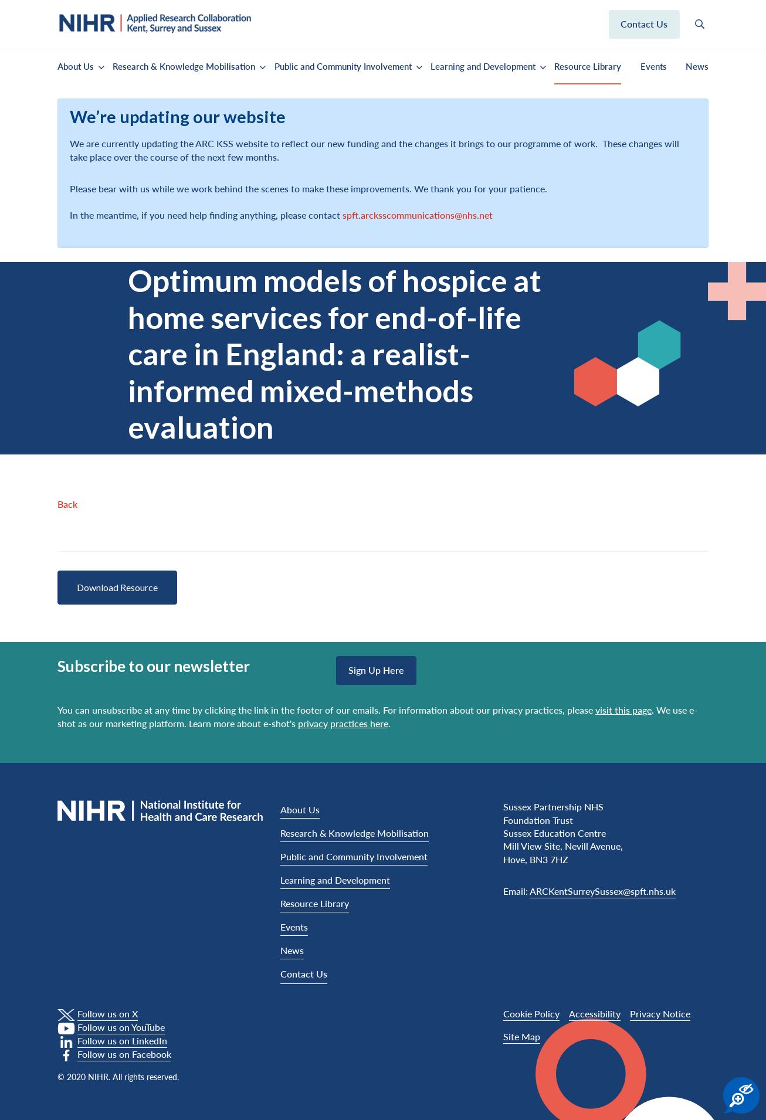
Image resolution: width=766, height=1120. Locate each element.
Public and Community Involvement (343, 66)
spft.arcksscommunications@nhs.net (418, 215)
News (697, 66)
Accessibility (595, 1013)
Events (653, 66)
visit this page (623, 710)
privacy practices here (343, 723)
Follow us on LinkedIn (122, 1040)
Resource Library (587, 66)
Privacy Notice (660, 1013)
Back (67, 504)
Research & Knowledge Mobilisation (184, 66)
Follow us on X (107, 1013)
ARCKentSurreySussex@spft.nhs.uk (603, 891)
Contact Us (303, 973)
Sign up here (376, 670)
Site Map (521, 1036)
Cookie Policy (531, 1013)
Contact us (644, 23)
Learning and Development (483, 66)
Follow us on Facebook (124, 1054)
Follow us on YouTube (121, 1027)
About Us (75, 66)
